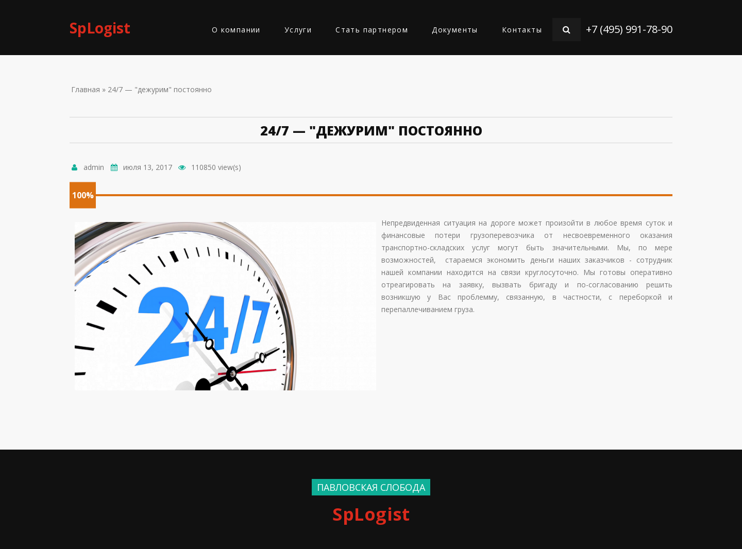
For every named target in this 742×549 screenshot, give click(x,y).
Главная (85, 89)
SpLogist (100, 28)
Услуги (298, 30)
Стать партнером (371, 30)
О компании (236, 30)
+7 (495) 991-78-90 (629, 29)
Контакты (522, 30)
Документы (455, 30)
